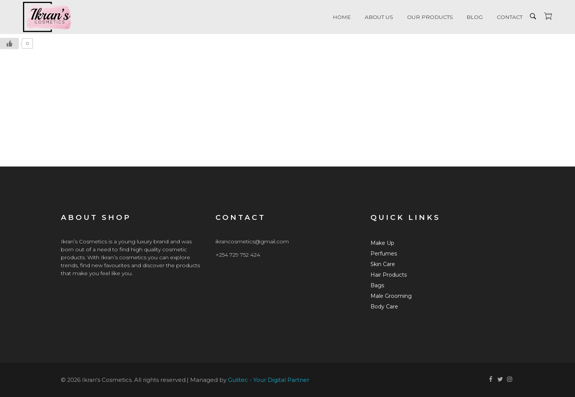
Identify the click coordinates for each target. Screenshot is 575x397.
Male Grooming (391, 296)
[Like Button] (9, 43)
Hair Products (388, 274)
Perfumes (383, 253)
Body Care (384, 306)
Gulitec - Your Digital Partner (268, 380)
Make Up (382, 243)
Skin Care (382, 264)
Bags (377, 285)
